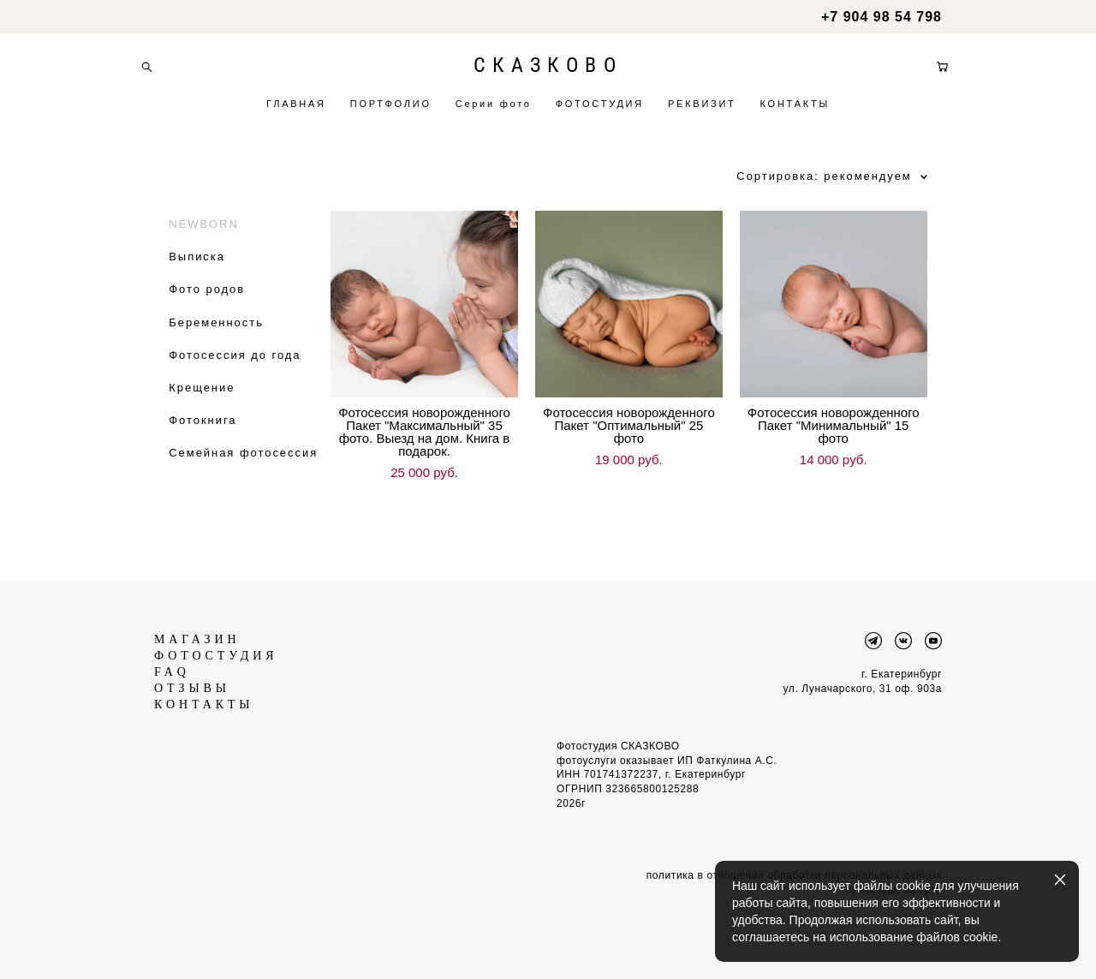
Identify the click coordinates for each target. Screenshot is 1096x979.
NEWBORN (204, 236)
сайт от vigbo (548, 938)
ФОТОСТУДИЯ (600, 110)
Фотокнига (202, 433)
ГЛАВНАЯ (296, 110)
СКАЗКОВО (548, 72)
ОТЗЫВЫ (192, 676)
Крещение (202, 400)
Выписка (197, 270)
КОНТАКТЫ (795, 110)
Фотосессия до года (235, 367)
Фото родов (207, 302)
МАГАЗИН (197, 627)
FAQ (172, 660)
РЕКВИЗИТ (702, 110)
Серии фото (494, 110)
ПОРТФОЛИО (391, 110)
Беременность (216, 335)
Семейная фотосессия (243, 466)
